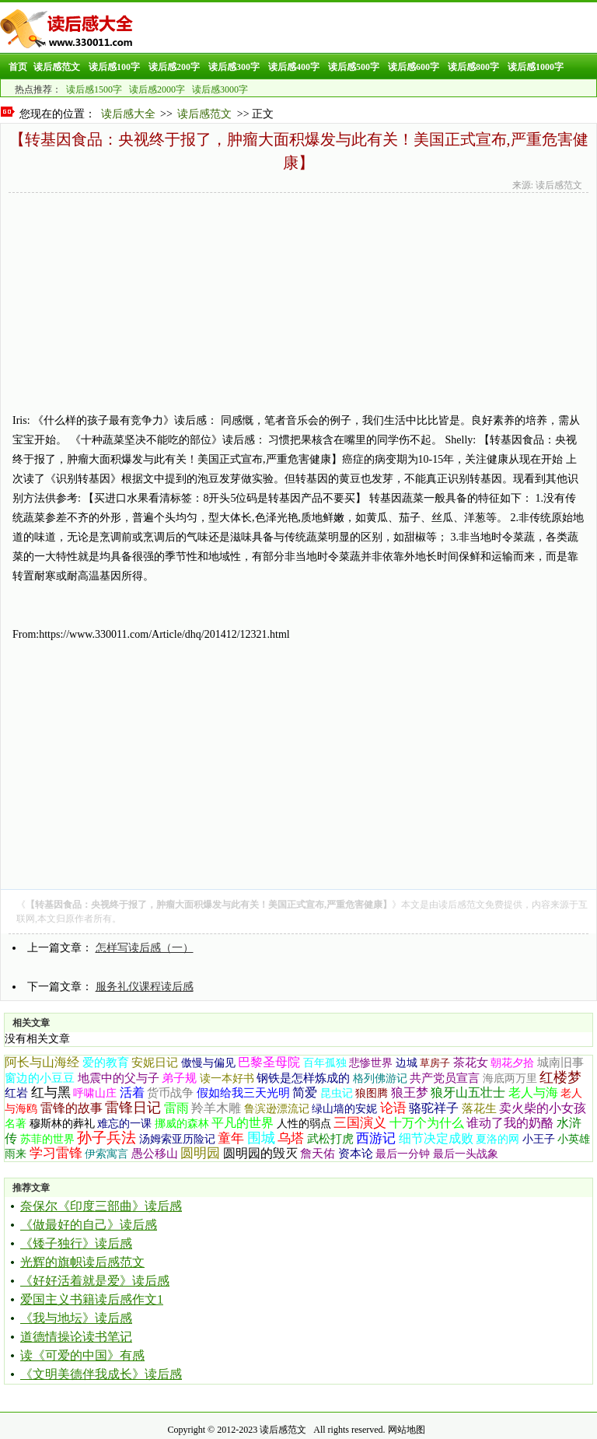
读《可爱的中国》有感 (82, 1355)
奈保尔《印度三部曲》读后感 (101, 1206)
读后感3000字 (220, 89)
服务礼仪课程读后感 (145, 987)
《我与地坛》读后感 (76, 1318)
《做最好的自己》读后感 (88, 1224)
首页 (18, 66)
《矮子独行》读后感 (76, 1243)
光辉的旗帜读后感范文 (82, 1262)
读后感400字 (293, 66)
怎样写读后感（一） (145, 948)
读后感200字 (174, 66)
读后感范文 (56, 66)
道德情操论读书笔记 (76, 1336)
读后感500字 (353, 66)
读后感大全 (128, 114)
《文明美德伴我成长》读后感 (101, 1374)
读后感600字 (413, 66)
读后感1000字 (536, 66)
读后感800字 (473, 66)
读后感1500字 (94, 89)
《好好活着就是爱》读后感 (94, 1280)
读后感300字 (234, 66)
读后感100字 (114, 66)
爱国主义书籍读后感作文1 (91, 1299)
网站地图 (406, 1429)
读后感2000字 (157, 89)
